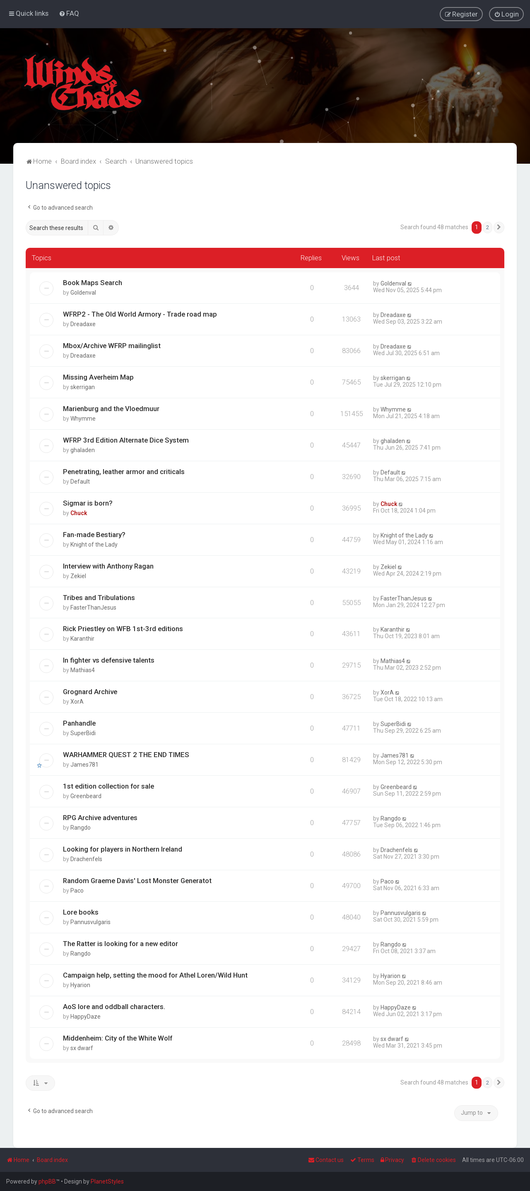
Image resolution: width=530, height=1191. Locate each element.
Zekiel (78, 574)
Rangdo (80, 826)
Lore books (81, 911)
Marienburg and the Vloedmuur (111, 408)
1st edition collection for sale (108, 785)
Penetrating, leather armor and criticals (124, 470)
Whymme (83, 417)
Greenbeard (85, 795)
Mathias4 (82, 669)
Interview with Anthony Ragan (108, 565)
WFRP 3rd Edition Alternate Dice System (126, 439)
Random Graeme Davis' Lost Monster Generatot (137, 880)
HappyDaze (85, 1015)
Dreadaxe (83, 323)
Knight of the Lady (94, 543)
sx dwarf (81, 1047)
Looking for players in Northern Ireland (122, 848)
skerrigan (82, 386)
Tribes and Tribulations (99, 596)
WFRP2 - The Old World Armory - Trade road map (140, 313)
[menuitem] (69, 13)
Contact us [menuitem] (326, 1160)
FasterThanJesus (93, 606)
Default (80, 480)
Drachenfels (86, 858)
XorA (77, 700)
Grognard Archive (90, 691)
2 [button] (487, 226)
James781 (84, 763)
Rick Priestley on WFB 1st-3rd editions (123, 628)
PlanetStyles (107, 1181)
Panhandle (79, 722)
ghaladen (82, 449)
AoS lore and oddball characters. (114, 1006)
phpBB (47, 1181)
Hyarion (80, 984)
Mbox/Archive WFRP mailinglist (112, 345)
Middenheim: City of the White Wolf (117, 1037)
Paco (77, 889)
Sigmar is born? (88, 502)
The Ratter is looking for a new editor (120, 943)
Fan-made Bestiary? (94, 533)
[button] (499, 226)
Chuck (78, 511)
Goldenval (83, 291)
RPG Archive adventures (100, 817)
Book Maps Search (92, 282)
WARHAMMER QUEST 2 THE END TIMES (126, 754)
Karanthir (82, 637)
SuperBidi (83, 732)
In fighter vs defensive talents (108, 659)
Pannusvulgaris (90, 921)
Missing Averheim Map (98, 376)
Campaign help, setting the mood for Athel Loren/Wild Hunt (155, 974)
